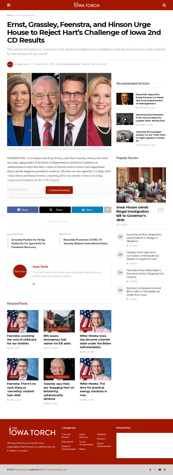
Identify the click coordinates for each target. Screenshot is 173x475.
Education (67, 441)
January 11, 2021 (144, 125)
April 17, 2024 (14, 400)
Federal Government (24, 15)
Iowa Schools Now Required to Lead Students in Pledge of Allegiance (144, 238)
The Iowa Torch (21, 469)
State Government (104, 445)
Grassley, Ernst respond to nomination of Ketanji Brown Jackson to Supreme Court (143, 256)
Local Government (86, 443)
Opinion (14, 329)
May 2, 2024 (13, 348)
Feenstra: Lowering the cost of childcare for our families (21, 339)
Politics (101, 438)
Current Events (66, 435)
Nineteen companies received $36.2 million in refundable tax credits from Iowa (144, 291)
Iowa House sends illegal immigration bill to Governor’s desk (132, 213)
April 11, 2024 (50, 403)
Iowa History (83, 435)
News (82, 449)
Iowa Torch (23, 64)
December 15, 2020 (44, 64)
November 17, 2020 (145, 145)
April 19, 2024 (50, 348)
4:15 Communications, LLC (54, 469)
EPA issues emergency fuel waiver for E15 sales (41, 197)
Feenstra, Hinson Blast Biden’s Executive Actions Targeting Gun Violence (145, 273)
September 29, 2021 (145, 107)
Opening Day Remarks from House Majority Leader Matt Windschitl (150, 117)
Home (10, 15)
